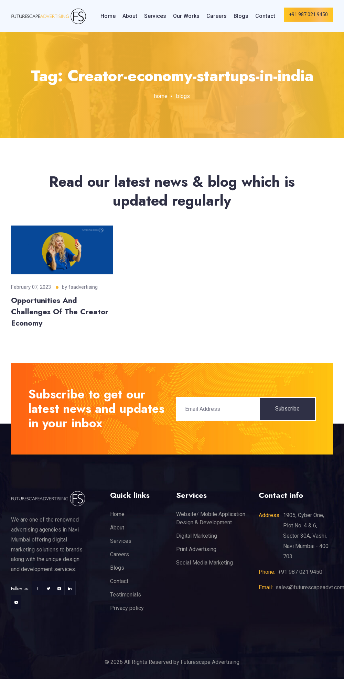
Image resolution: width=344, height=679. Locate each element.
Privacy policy (127, 608)
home (161, 96)
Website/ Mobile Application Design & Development (210, 518)
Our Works (186, 16)
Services (155, 16)
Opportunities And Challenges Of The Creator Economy (59, 311)
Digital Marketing (196, 536)
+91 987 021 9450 (308, 14)
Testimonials (125, 594)
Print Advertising (196, 549)
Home (108, 16)
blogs (183, 96)
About (129, 16)
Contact (265, 16)
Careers (216, 16)
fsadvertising (83, 287)
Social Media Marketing (204, 562)
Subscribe (287, 408)
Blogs (241, 16)
